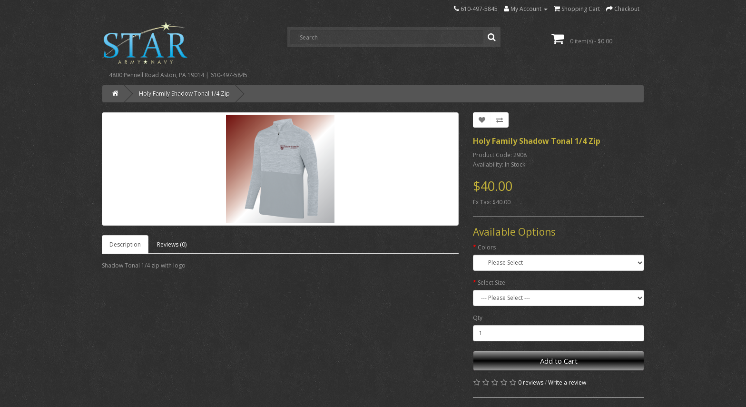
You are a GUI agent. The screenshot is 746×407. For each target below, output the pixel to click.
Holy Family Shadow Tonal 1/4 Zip (184, 93)
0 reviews (530, 382)
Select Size (491, 282)
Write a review (567, 382)
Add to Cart (559, 361)
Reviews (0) (171, 244)
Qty (477, 318)
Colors (487, 247)
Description (125, 244)
